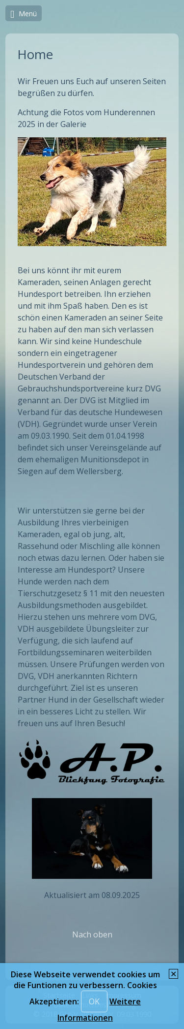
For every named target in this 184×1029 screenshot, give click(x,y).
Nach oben (92, 934)
